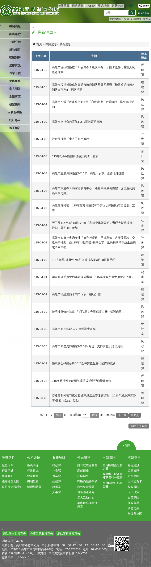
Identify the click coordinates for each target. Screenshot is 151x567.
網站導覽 (77, 5)
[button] (131, 12)
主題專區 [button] (15, 96)
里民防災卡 (135, 481)
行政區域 (7, 470)
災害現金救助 (132, 19)
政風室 (56, 486)
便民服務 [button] (15, 81)
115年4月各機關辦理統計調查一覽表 (75, 156)
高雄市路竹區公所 (30, 10)
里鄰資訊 (109, 457)
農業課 (56, 476)
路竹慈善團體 (85, 486)
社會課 (56, 470)
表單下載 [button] (15, 73)
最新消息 (65, 44)
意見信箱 (117, 5)
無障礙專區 (135, 513)
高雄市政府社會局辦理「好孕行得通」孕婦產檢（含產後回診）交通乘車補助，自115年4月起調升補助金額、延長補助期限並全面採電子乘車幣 (94, 242)
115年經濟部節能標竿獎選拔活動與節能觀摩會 (81, 380)
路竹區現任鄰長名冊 (113, 484)
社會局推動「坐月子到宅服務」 (72, 138)
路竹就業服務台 (87, 465)
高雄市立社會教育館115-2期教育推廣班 (77, 121)
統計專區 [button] (15, 120)
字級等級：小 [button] (127, 5)
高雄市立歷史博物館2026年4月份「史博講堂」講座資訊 (87, 346)
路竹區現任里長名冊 (113, 467)
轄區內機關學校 (87, 481)
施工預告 (15, 128)
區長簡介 (33, 465)
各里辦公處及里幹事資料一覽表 (113, 475)
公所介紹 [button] (15, 41)
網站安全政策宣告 (14, 533)
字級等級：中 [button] (131, 5)
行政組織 (33, 470)
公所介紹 (33, 457)
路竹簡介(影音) (11, 486)
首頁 (39, 44)
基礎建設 (133, 465)
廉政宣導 (133, 502)
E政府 (118, 531)
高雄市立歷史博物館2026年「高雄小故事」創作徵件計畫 (88, 173)
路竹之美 (133, 508)
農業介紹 (7, 476)
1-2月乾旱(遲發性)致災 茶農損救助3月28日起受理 (83, 259)
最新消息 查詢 (138, 425)
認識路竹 (8, 457)
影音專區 (133, 497)
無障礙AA (137, 531)
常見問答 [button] (15, 88)
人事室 (56, 492)
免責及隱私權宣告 (41, 533)
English (90, 5)
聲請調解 (15, 57)
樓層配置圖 (34, 486)
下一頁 (122, 415)
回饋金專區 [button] (15, 112)
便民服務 (83, 457)
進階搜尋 (143, 12)
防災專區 (133, 476)
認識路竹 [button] (15, 34)
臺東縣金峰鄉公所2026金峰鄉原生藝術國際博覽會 (84, 363)
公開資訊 (133, 470)
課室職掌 (33, 476)
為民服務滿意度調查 (87, 504)
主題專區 (134, 457)
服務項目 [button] (15, 49)
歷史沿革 (7, 465)
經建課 (56, 481)
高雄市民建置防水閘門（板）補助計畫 (76, 294)
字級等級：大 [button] (135, 5)
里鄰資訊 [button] (15, 65)
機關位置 (33, 481)
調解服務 (83, 470)
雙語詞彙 (103, 5)
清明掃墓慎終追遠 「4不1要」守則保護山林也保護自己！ (88, 311)
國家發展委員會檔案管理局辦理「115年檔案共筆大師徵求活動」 (93, 277)
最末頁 (135, 415)
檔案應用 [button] (15, 104)
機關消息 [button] (15, 26)
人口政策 (133, 492)
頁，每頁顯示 (72, 414)
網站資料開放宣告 (68, 533)
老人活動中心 (85, 497)
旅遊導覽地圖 (10, 481)
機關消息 (51, 44)
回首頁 (65, 5)
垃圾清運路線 (85, 492)
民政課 (56, 465)
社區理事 (83, 476)
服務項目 (58, 457)
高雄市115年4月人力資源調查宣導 (74, 328)
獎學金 (146, 19)
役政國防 (133, 486)
